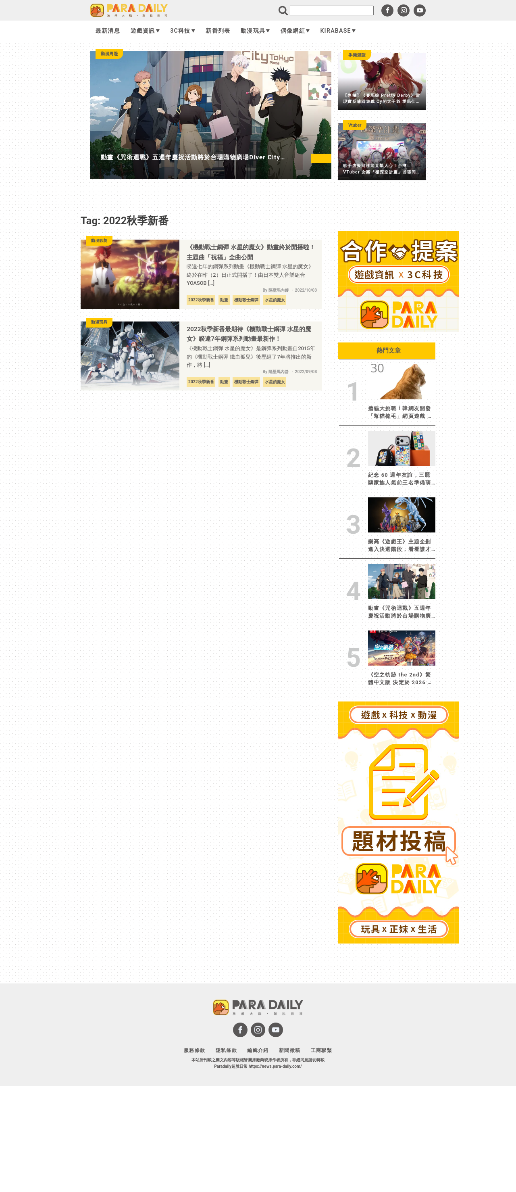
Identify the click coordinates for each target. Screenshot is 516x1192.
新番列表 (218, 30)
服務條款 (194, 1050)
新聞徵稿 (289, 1050)
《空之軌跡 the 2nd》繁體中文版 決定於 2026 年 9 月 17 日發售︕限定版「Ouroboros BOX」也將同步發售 (400, 679)
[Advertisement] (398, 1068)
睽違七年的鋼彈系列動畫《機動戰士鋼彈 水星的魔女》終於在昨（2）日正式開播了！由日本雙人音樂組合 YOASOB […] (250, 274)
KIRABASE (338, 30)
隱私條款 (226, 1050)
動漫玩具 (255, 30)
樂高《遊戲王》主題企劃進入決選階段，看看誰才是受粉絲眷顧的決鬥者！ (399, 546)
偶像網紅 (295, 30)
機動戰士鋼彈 (246, 300)
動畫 (224, 300)
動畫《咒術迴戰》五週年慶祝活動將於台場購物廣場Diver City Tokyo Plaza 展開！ (399, 612)
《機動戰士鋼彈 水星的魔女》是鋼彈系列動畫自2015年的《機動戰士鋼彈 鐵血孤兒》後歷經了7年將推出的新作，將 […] (251, 356)
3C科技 (182, 30)
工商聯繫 (321, 1050)
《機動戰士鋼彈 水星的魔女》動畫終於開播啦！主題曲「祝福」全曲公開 (251, 252)
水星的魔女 (275, 300)
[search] (332, 10)
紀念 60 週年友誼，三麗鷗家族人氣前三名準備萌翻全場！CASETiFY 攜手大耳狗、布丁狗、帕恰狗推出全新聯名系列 (400, 479)
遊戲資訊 (145, 30)
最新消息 (108, 30)
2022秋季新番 (201, 300)
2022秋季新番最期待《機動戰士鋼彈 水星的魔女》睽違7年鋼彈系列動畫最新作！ (249, 334)
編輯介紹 (257, 1050)
